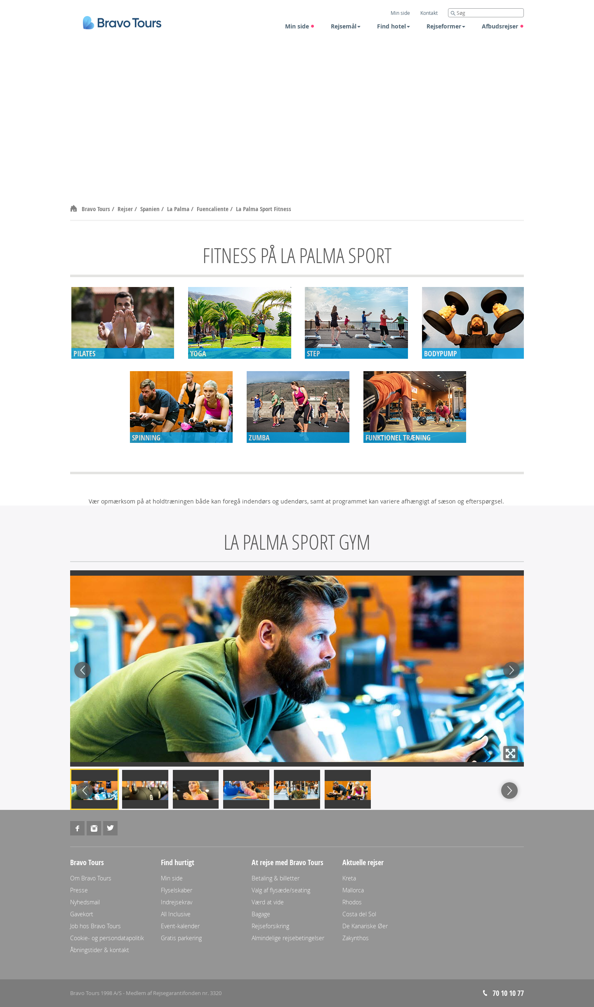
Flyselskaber (176, 890)
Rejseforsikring (270, 926)
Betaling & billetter (275, 878)
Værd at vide (268, 902)
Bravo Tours (97, 209)
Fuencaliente (213, 209)
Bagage (261, 914)
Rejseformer (446, 26)
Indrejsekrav (176, 902)
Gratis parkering (181, 938)
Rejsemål (346, 26)
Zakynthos (355, 938)
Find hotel (393, 26)
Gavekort (81, 914)
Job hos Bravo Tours (95, 926)
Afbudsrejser (503, 26)
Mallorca (353, 890)
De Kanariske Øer (365, 926)
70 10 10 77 (508, 993)
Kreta (349, 878)
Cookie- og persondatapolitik (107, 938)
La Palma (179, 209)
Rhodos (352, 902)
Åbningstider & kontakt (99, 950)
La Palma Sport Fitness (263, 209)
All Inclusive (176, 914)
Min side (300, 26)
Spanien (150, 209)
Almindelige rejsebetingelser (288, 938)
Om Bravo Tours (90, 878)
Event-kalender (180, 926)
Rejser (126, 209)
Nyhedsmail (85, 902)
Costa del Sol (359, 914)
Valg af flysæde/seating (281, 890)
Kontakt (429, 12)
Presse (79, 890)
